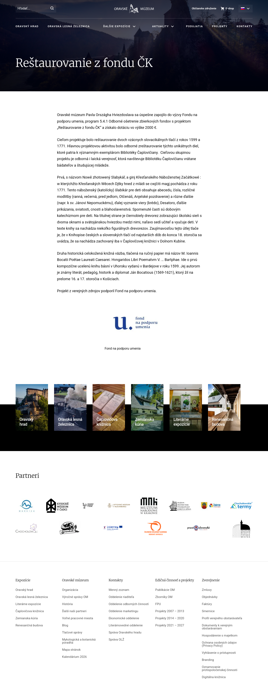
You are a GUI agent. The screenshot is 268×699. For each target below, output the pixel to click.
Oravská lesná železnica (69, 26)
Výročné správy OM (75, 597)
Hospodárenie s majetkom (220, 635)
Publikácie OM (165, 589)
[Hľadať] (52, 8)
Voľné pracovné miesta (77, 618)
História (67, 604)
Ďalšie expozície (116, 26)
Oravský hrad (27, 26)
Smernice (208, 611)
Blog (65, 625)
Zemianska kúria (27, 618)
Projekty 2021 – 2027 (169, 625)
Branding (208, 659)
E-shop (230, 8)
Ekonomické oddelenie (124, 618)
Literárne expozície (28, 604)
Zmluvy (207, 589)
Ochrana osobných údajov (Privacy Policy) (219, 644)
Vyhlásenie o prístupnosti (219, 652)
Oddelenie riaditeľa (121, 597)
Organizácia (70, 589)
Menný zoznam (119, 589)
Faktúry (207, 604)
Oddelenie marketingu (123, 611)
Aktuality (160, 26)
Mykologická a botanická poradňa (79, 641)
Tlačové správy (72, 632)
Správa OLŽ (116, 639)
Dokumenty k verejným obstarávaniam (217, 627)
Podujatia (194, 26)
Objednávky (210, 597)
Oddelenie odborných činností (129, 604)
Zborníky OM (164, 597)
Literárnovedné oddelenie (126, 625)
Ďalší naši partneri (74, 611)
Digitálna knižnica (214, 677)
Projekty (219, 26)
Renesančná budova (29, 625)
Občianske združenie (204, 8)
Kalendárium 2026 (74, 656)
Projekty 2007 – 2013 (169, 611)
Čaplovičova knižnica (30, 611)
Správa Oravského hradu (125, 632)
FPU (158, 604)
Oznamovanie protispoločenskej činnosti (219, 669)
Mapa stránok (71, 649)
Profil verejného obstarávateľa (222, 618)
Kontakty (244, 26)
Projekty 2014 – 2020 (169, 618)
